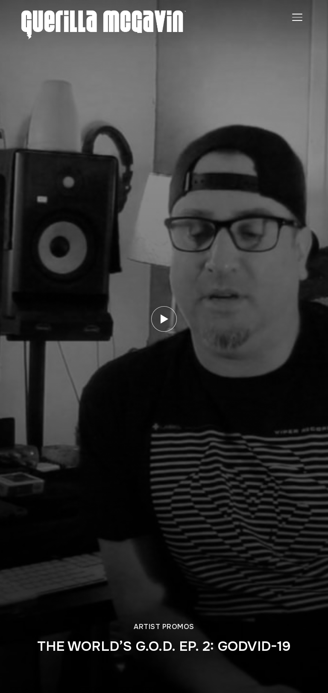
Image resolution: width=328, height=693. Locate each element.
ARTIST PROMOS (164, 626)
